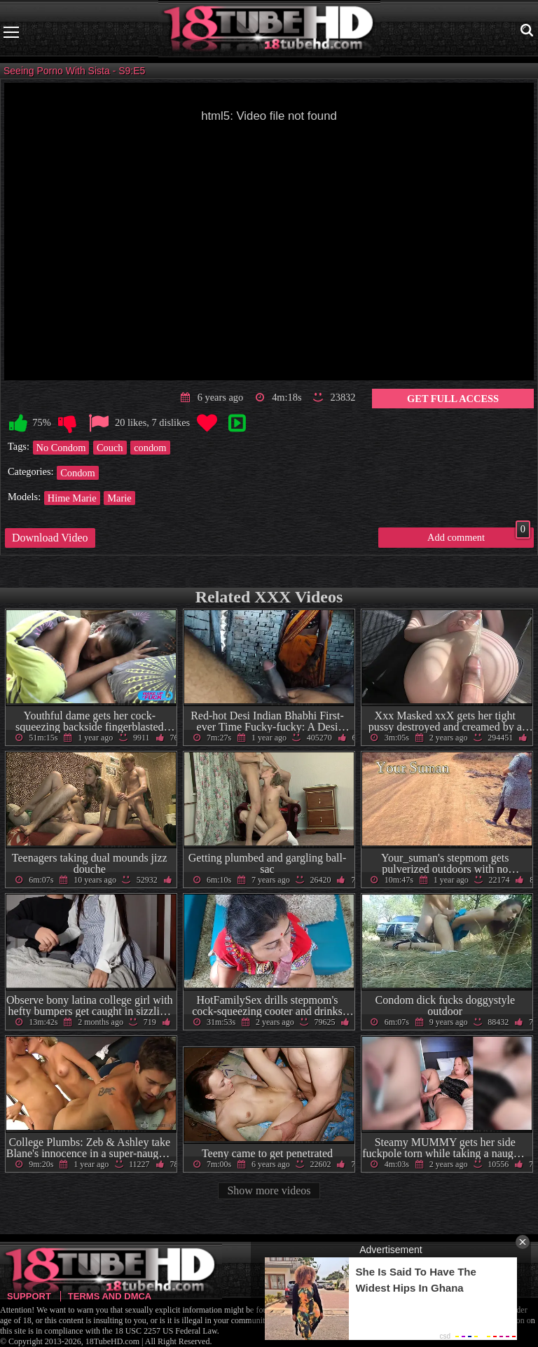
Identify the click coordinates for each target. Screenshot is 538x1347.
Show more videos (268, 1190)
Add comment (478, 535)
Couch (110, 447)
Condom (77, 472)
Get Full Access (453, 398)
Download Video (50, 538)
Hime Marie (72, 498)
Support (29, 1296)
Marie (119, 498)
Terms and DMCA (109, 1296)
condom (150, 447)
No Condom (61, 447)
